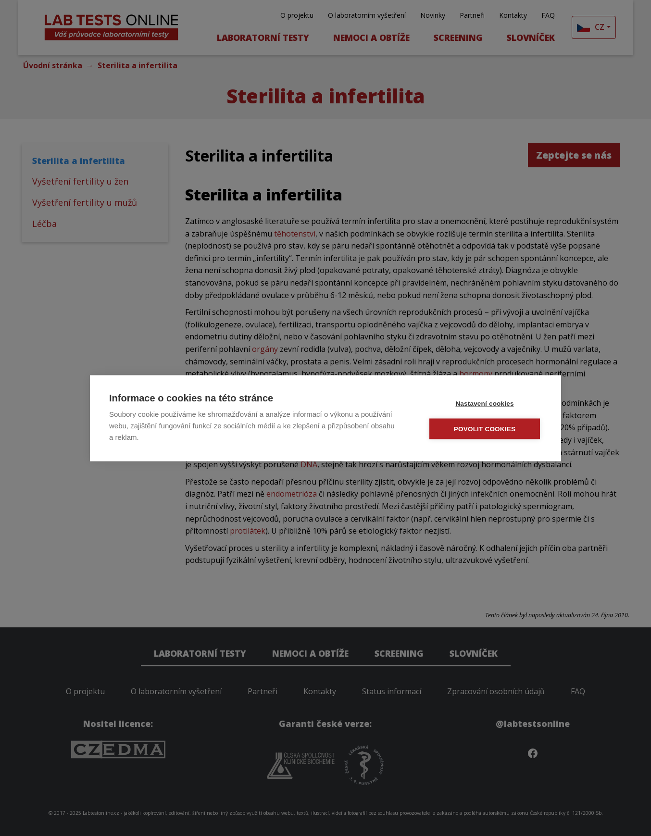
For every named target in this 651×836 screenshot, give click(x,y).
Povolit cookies (484, 428)
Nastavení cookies (484, 403)
